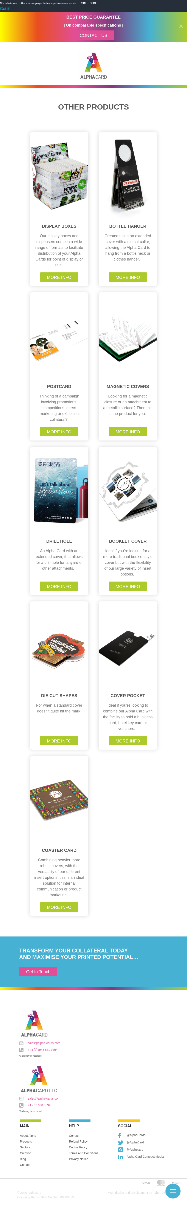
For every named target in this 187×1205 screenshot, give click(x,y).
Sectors (25, 1147)
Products (26, 1141)
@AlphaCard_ (132, 1142)
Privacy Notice (78, 1159)
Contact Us (93, 35)
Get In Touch (38, 971)
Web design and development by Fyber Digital (139, 1192)
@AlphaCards (131, 1135)
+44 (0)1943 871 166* (38, 1050)
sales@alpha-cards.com (39, 1043)
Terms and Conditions (83, 1153)
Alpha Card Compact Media (141, 1156)
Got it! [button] (5, 8)
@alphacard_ (131, 1149)
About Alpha (28, 1135)
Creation (25, 1153)
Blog (23, 1159)
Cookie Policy (78, 1147)
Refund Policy (78, 1141)
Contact (25, 1165)
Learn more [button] (87, 3)
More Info (59, 277)
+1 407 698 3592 (35, 1105)
